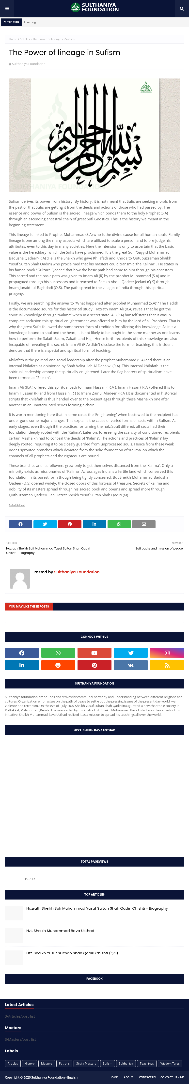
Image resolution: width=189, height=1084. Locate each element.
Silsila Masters (86, 1063)
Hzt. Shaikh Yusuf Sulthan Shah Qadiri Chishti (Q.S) (72, 953)
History (29, 1063)
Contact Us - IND (172, 1077)
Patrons (64, 1063)
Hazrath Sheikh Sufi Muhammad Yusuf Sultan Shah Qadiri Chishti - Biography (97, 908)
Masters (46, 1063)
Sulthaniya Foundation (29, 63)
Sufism (107, 1063)
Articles (25, 39)
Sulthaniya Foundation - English (54, 1077)
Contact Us (147, 1077)
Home (13, 39)
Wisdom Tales (170, 1063)
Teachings (147, 1063)
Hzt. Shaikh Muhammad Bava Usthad (60, 930)
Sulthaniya (126, 1063)
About (128, 1077)
